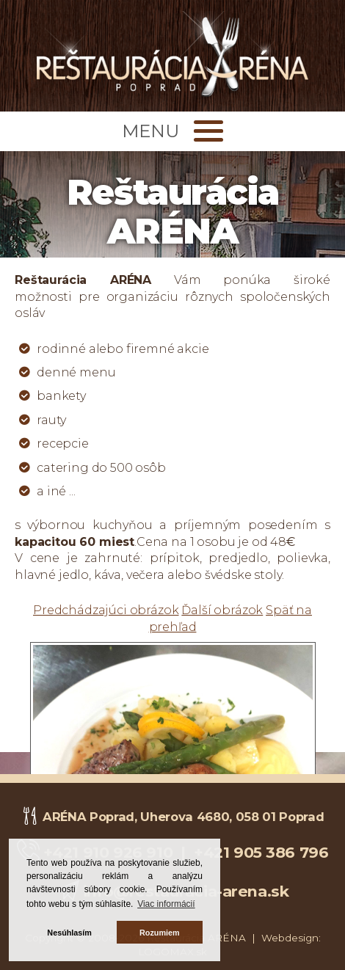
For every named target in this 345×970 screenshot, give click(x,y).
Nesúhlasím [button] (69, 932)
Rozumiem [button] (159, 932)
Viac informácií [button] (166, 904)
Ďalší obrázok (222, 610)
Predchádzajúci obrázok (105, 610)
